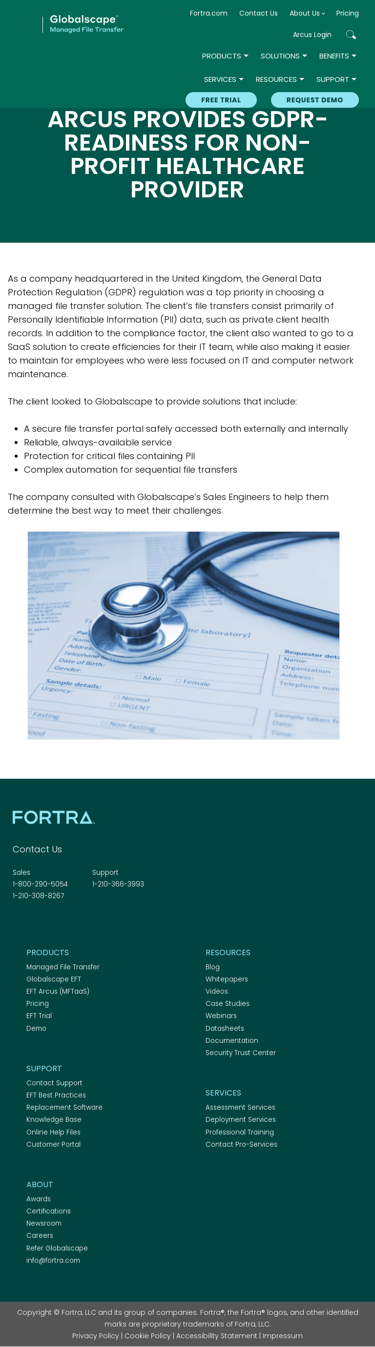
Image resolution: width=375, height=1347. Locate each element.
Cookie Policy (148, 1336)
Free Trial (221, 100)
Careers (39, 1235)
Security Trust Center (241, 1053)
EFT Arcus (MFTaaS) (57, 991)
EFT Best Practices (56, 1095)
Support (332, 79)
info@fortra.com (53, 1260)
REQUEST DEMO (315, 100)
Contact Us (258, 13)
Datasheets (225, 1028)
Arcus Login (312, 34)
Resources (276, 79)
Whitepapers (227, 979)
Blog (213, 967)
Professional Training (240, 1132)
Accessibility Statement (216, 1336)
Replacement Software (64, 1107)
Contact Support (54, 1083)
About (39, 1184)
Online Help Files (53, 1132)
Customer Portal (53, 1144)
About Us (305, 13)
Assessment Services (240, 1107)
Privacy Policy (95, 1336)
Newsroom (44, 1223)
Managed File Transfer (63, 967)
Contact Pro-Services (241, 1144)
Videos (217, 991)
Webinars (221, 1015)
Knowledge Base (54, 1119)
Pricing (347, 13)
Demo (36, 1028)
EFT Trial (39, 1015)
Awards (38, 1199)
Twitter (36, 922)
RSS (70, 922)
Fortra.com (209, 13)
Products (221, 56)
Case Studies (228, 1003)
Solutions (280, 56)
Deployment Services (241, 1119)
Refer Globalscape (57, 1248)
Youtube (87, 922)
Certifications (48, 1211)
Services (220, 79)
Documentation (232, 1040)
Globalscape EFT (53, 979)
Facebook (18, 922)
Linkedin (53, 922)
